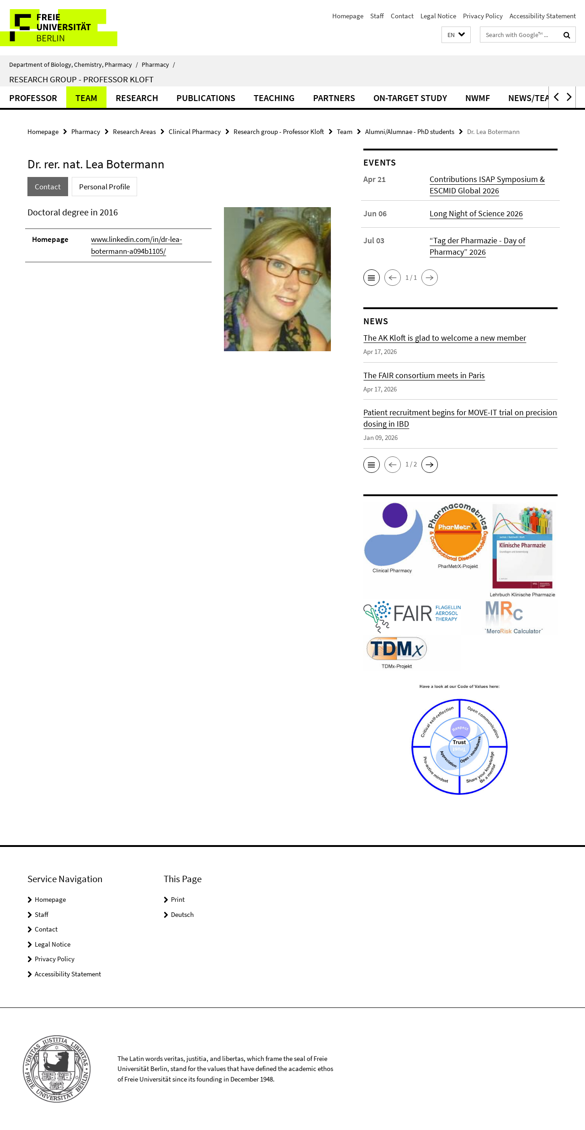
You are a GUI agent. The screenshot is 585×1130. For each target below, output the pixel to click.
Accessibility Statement (543, 15)
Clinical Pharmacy (195, 131)
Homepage (347, 15)
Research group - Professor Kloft (81, 79)
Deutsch (182, 914)
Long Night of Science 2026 (476, 213)
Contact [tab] (48, 187)
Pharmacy (158, 64)
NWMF (477, 97)
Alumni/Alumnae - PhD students (409, 131)
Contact (402, 15)
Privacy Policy (483, 15)
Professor (33, 97)
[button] (456, 35)
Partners (334, 97)
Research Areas (134, 131)
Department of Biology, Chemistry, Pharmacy (73, 64)
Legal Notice (438, 15)
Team (86, 97)
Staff (377, 15)
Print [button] (178, 899)
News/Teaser (536, 97)
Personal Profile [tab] (104, 187)
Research (137, 97)
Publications (205, 97)
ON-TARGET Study (410, 97)
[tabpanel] (179, 282)
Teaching (274, 97)
